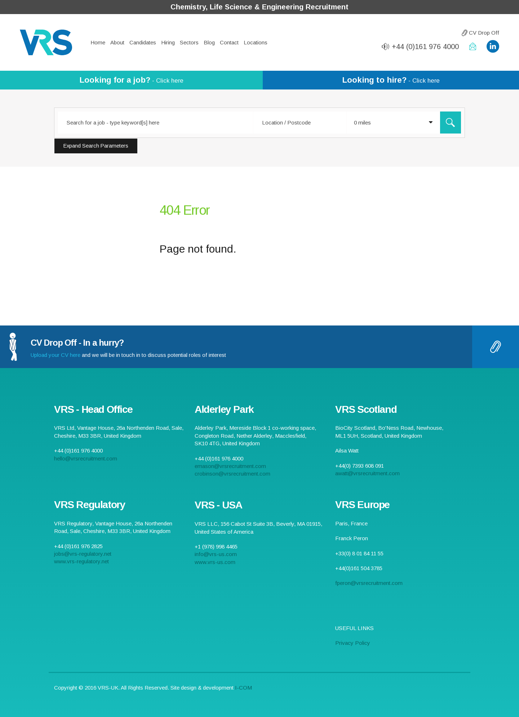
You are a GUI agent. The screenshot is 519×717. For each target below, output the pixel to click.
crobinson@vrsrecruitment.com (232, 474)
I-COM (243, 688)
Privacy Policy (352, 643)
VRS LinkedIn (493, 46)
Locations (255, 42)
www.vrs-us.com (215, 562)
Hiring (168, 42)
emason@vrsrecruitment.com (230, 466)
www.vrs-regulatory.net (81, 561)
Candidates (142, 42)
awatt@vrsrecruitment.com (367, 473)
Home (97, 42)
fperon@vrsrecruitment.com (369, 583)
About (117, 42)
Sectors (189, 42)
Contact (229, 42)
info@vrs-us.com (216, 554)
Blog (209, 42)
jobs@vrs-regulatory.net (82, 554)
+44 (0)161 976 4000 (425, 47)
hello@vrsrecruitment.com (472, 46)
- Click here (131, 79)
